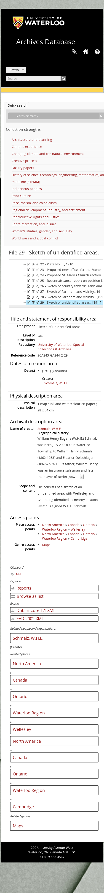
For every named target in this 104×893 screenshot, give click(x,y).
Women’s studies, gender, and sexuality (42, 231)
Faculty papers (23, 168)
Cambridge (79, 538)
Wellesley (78, 529)
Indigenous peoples (27, 189)
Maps (46, 545)
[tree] (56, 282)
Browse (15, 70)
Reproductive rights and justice (36, 217)
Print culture (21, 196)
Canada (74, 525)
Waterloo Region (54, 529)
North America (53, 525)
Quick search (17, 105)
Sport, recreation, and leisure (34, 224)
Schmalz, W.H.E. (56, 383)
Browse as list (27, 596)
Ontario (89, 525)
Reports (21, 588)
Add (18, 574)
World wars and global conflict (35, 238)
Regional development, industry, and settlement (48, 210)
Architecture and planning (32, 139)
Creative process (24, 161)
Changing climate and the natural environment (48, 153)
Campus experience (27, 146)
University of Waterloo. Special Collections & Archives (60, 346)
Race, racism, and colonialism (34, 203)
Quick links (97, 52)
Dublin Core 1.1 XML (33, 610)
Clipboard (74, 52)
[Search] (36, 78)
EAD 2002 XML (27, 618)
